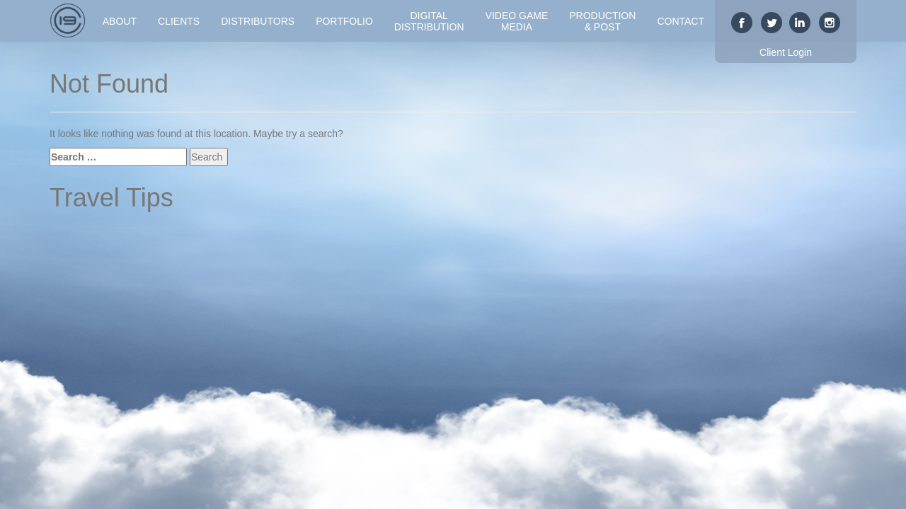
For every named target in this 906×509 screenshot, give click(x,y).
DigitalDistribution (429, 21)
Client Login (785, 52)
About (120, 21)
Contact (680, 21)
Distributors (257, 21)
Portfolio (344, 21)
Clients (179, 21)
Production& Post (602, 21)
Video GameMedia (517, 21)
